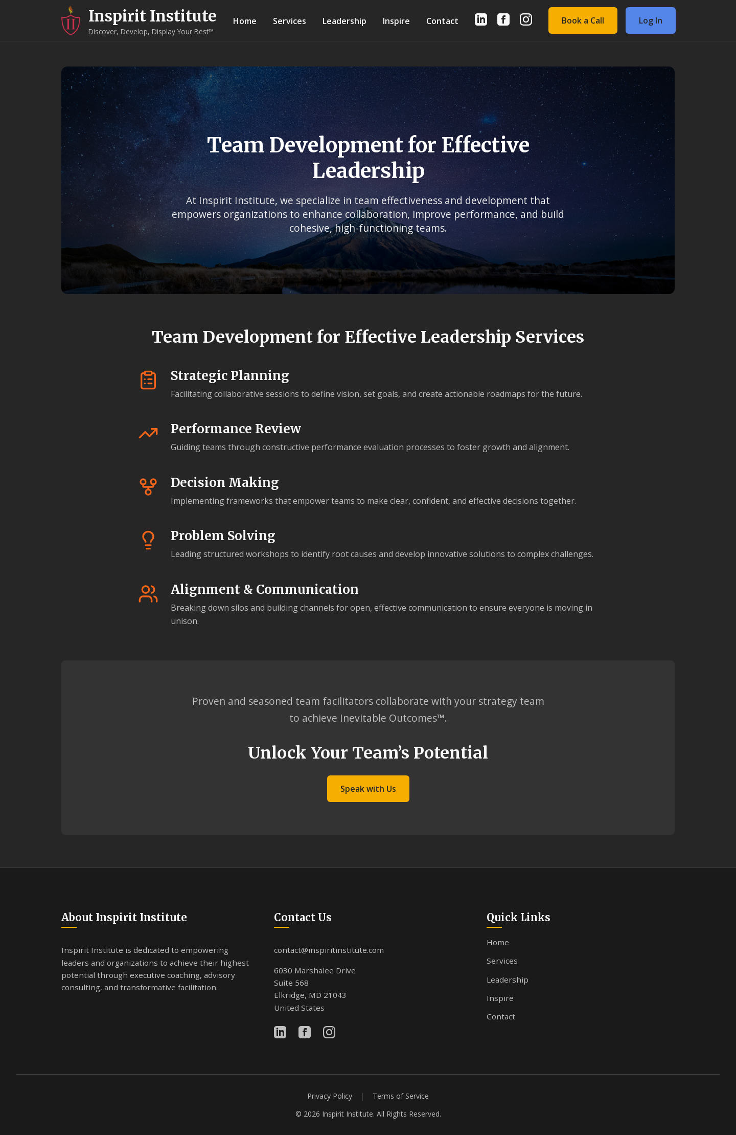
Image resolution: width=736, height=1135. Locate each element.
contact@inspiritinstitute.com (329, 950)
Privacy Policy (329, 1096)
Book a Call (583, 20)
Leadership (344, 21)
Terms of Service (401, 1096)
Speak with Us (368, 788)
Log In (650, 20)
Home (245, 21)
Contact (442, 21)
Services (289, 21)
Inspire (396, 21)
